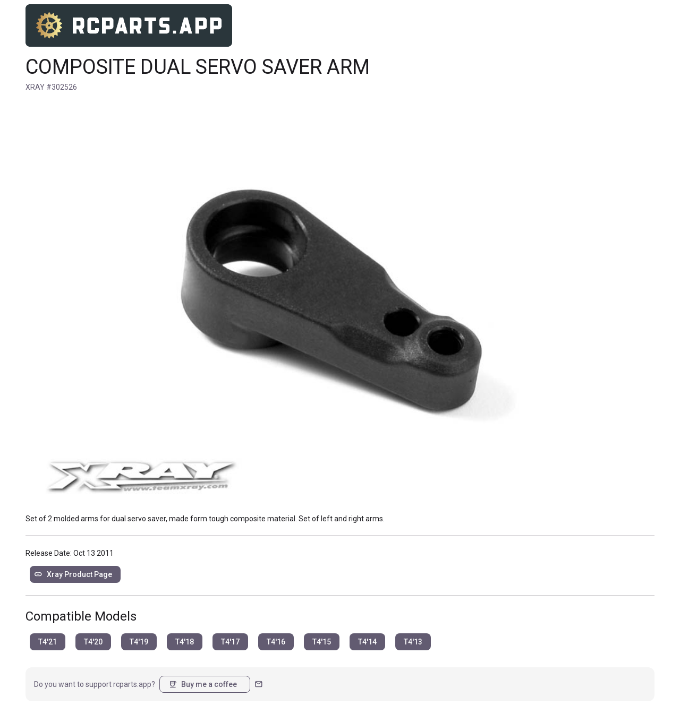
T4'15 (321, 642)
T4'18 (184, 642)
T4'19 (139, 642)
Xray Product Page (73, 574)
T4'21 (47, 642)
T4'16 (276, 642)
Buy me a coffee (202, 684)
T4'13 (413, 642)
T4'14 (367, 642)
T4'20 (93, 642)
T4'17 (230, 642)
